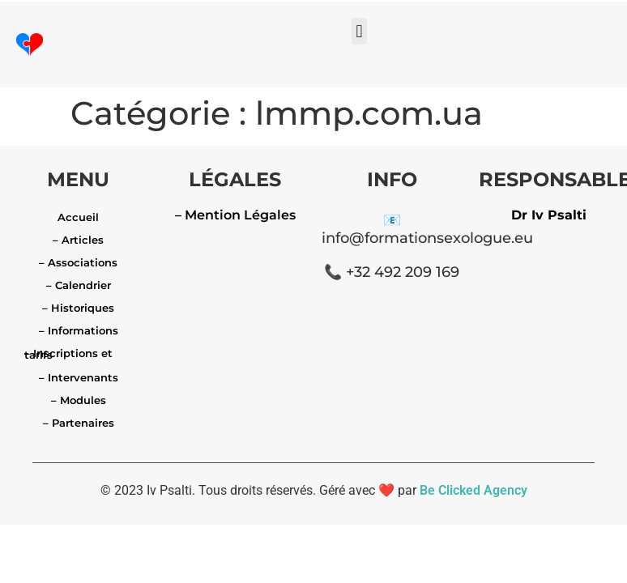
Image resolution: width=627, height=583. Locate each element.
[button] (359, 31)
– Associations (78, 262)
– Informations (78, 330)
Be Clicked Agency (473, 490)
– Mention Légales (235, 215)
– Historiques (78, 307)
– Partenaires (78, 422)
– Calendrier (78, 285)
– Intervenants (78, 377)
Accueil (78, 217)
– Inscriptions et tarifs (68, 354)
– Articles (78, 239)
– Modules (78, 400)
